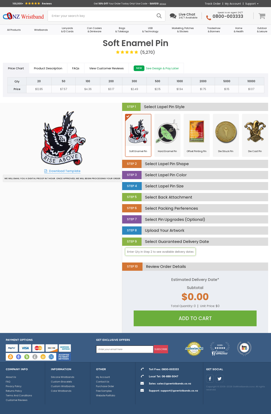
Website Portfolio (105, 395)
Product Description (48, 68)
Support (252, 3)
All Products (14, 29)
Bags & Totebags (122, 29)
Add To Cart (195, 318)
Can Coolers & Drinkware (94, 29)
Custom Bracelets (61, 381)
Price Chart (16, 68)
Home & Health (239, 29)
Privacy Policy (14, 386)
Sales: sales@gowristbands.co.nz (164, 384)
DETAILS (163, 4)
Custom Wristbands (63, 386)
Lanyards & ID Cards (67, 29)
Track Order (213, 3)
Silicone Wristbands (62, 377)
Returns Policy (14, 390)
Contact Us (102, 381)
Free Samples (104, 390)
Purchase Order (105, 386)
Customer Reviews (16, 400)
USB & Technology (150, 29)
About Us (11, 377)
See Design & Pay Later (156, 68)
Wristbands (41, 29)
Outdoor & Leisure (262, 29)
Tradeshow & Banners (213, 29)
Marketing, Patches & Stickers (183, 29)
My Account (233, 3)
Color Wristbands (61, 390)
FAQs (75, 68)
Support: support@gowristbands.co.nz (168, 391)
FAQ (8, 381)
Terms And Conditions (19, 395)
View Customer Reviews (106, 68)
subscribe (160, 349)
